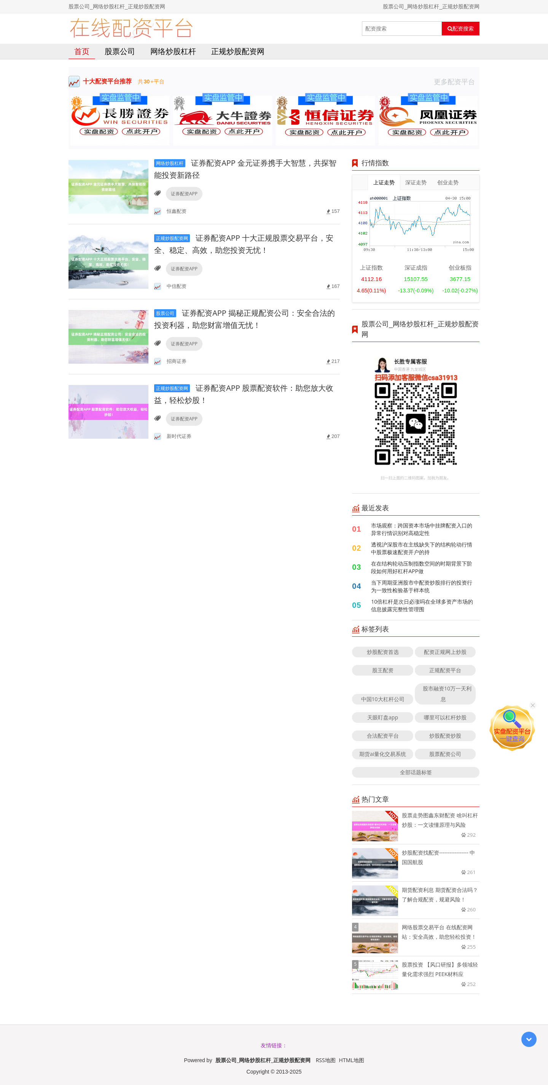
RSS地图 (326, 1060)
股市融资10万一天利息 (447, 694)
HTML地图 (351, 1060)
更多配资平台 (457, 81)
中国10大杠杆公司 (383, 699)
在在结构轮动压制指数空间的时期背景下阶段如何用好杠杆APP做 (421, 567)
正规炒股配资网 (237, 51)
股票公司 (120, 51)
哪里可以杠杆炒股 (445, 717)
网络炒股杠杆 (173, 51)
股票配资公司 (445, 753)
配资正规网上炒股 (445, 651)
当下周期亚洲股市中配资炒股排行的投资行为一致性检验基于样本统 (421, 586)
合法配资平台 (383, 735)
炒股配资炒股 (445, 735)
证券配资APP (184, 193)
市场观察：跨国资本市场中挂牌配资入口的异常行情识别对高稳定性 (421, 529)
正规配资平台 (445, 670)
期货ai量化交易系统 (382, 753)
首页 (81, 51)
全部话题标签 (416, 772)
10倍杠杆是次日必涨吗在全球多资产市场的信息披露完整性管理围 (422, 605)
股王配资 (382, 670)
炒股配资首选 (383, 651)
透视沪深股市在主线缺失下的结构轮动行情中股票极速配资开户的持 (421, 548)
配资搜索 (461, 29)
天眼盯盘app (382, 717)
